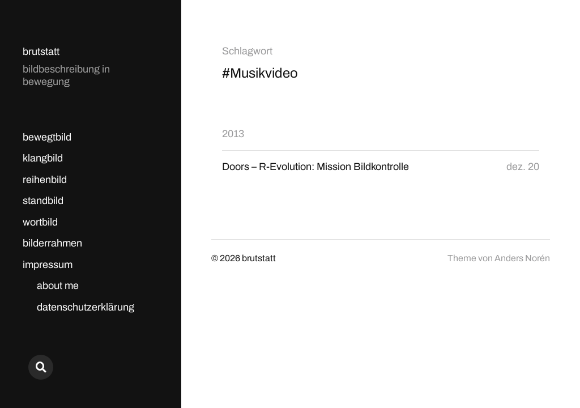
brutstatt (41, 51)
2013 (233, 133)
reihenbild (45, 179)
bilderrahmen (52, 243)
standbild (43, 200)
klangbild (43, 158)
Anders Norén (522, 258)
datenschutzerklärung (85, 307)
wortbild (40, 222)
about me (58, 285)
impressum (47, 264)
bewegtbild (47, 137)
